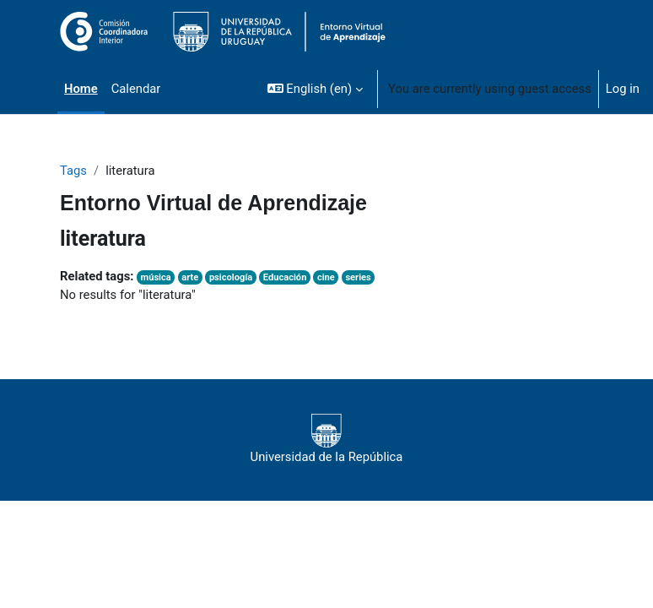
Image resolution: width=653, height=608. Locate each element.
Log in (623, 88)
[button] (315, 88)
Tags (73, 170)
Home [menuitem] (81, 88)
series (357, 277)
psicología (230, 277)
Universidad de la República (327, 439)
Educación (285, 277)
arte (189, 277)
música (156, 277)
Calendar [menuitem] (136, 88)
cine (326, 277)
